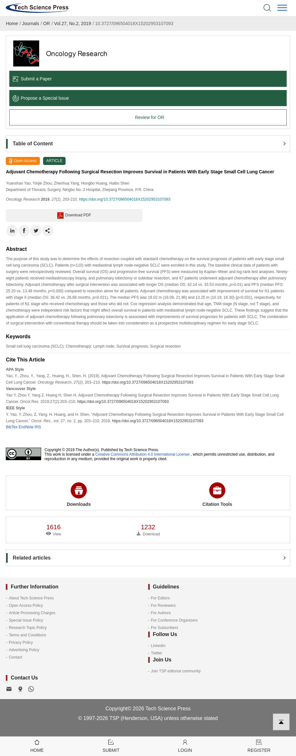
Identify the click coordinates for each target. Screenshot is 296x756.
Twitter (156, 653)
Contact (15, 657)
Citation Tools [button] (217, 494)
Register (259, 745)
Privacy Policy (21, 642)
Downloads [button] (79, 494)
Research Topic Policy (28, 627)
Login (185, 745)
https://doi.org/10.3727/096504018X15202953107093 (124, 199)
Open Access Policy (26, 605)
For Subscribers (164, 627)
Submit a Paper (32, 78)
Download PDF (74, 215)
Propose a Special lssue (41, 98)
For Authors (161, 613)
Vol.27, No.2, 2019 (72, 23)
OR (46, 23)
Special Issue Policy (26, 620)
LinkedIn (158, 645)
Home (12, 23)
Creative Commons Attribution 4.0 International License (142, 454)
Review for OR (149, 117)
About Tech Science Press (31, 598)
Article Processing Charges (32, 613)
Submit (111, 745)
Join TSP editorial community (176, 671)
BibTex (11, 427)
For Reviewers (163, 605)
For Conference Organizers (174, 620)
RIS (38, 427)
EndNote (26, 427)
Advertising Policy (24, 650)
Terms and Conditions (27, 635)
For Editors (160, 598)
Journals (30, 23)
